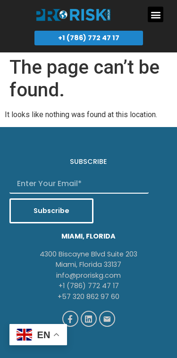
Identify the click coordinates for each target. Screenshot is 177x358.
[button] (155, 14)
